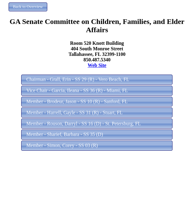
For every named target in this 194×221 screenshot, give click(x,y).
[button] (28, 6)
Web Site (97, 65)
